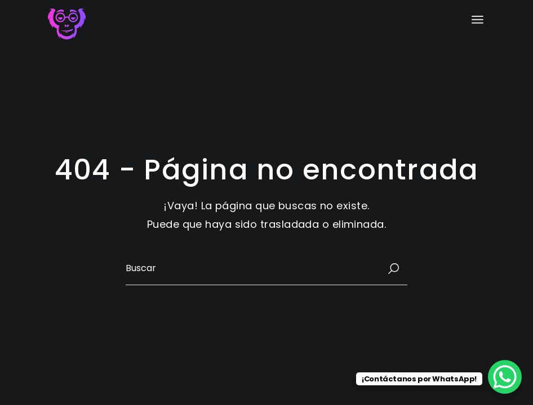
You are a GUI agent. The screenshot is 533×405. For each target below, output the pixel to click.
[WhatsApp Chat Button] (505, 377)
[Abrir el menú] (477, 19)
